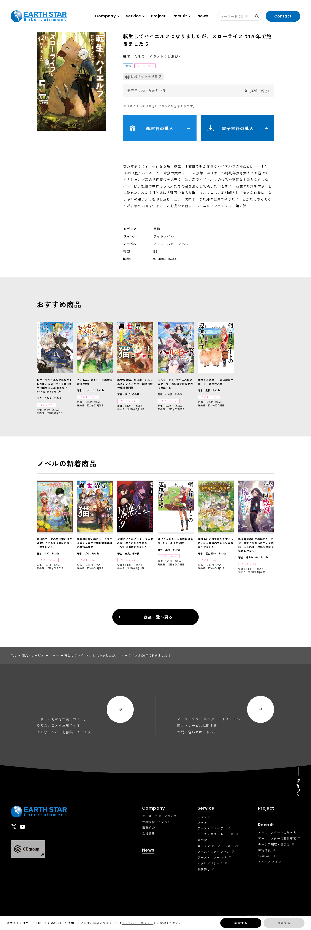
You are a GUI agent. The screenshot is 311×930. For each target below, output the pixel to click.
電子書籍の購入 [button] (237, 128)
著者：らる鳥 (134, 56)
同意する (240, 923)
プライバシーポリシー (137, 923)
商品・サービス (33, 655)
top (13, 655)
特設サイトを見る (141, 76)
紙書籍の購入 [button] (160, 128)
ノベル (54, 655)
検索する (258, 16)
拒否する (284, 923)
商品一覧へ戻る (146, 617)
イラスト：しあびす (165, 56)
